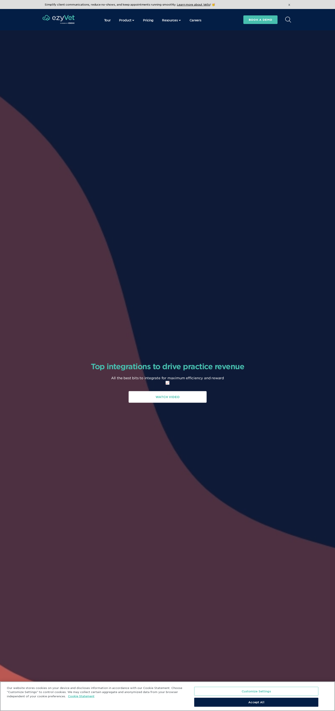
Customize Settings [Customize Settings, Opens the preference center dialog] (256, 691)
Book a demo (260, 19)
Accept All (256, 702)
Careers (195, 20)
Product (126, 20)
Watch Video (167, 397)
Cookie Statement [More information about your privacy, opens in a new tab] (81, 696)
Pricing (148, 20)
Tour (107, 20)
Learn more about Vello (193, 4)
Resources (171, 20)
